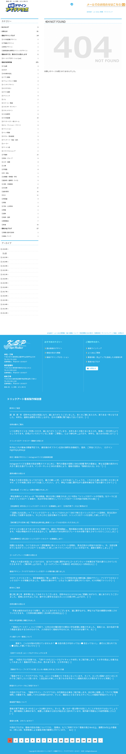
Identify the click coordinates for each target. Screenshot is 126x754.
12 (72, 740)
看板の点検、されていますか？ (22, 720)
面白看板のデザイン (54, 348)
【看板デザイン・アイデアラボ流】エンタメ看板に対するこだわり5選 (37, 669)
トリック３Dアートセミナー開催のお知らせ (26, 441)
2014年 (4, 304)
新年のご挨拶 (15, 408)
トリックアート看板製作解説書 (24, 399)
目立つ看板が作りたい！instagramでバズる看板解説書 (31, 457)
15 (89, 740)
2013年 (4, 309)
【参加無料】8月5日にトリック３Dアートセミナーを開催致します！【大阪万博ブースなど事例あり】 (49, 506)
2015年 (4, 300)
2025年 (4, 257)
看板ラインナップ (95, 348)
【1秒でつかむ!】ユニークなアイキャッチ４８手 (28, 653)
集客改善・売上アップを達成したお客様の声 (105, 357)
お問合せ (92, 368)
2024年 (4, 262)
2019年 (4, 283)
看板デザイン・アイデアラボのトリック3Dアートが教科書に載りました (37, 571)
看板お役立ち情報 (53, 352)
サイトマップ (108, 12)
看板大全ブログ (94, 361)
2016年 (4, 296)
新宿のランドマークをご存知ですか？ (24, 685)
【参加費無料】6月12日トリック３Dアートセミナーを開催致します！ (37, 538)
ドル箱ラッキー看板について (21, 636)
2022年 (4, 270)
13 (78, 740)
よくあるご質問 (98, 12)
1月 (5, 253)
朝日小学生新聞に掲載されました (22, 620)
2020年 (4, 279)
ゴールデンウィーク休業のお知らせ (23, 555)
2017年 (4, 291)
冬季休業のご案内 (16, 424)
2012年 (4, 313)
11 (67, 740)
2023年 (4, 266)
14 (84, 740)
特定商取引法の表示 (86, 333)
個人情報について (72, 333)
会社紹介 (89, 12)
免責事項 (97, 333)
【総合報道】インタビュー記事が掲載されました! (29, 489)
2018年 (4, 287)
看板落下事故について (18, 702)
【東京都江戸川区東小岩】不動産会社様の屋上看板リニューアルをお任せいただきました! (44, 522)
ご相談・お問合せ (118, 333)
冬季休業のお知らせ (17, 604)
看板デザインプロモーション (58, 357)
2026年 (4, 249)
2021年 (4, 274)
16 (95, 740)
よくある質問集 (60, 333)
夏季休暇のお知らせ (17, 473)
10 (61, 740)
